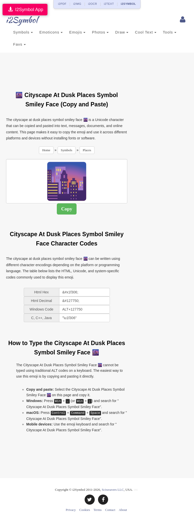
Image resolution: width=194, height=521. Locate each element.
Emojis (77, 32)
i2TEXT (109, 3)
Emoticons (51, 32)
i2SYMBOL (128, 3)
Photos (100, 32)
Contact (110, 510)
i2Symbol (16, 20)
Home (46, 150)
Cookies (84, 510)
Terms (97, 510)
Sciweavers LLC (113, 490)
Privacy (71, 510)
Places (87, 150)
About (123, 510)
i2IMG (77, 3)
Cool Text (145, 32)
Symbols (23, 32)
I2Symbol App (25, 9)
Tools (169, 32)
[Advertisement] (98, 69)
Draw (121, 32)
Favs (19, 44)
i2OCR (92, 3)
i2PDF (62, 3)
